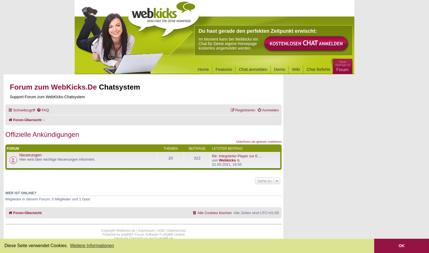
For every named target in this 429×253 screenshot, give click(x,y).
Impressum (146, 231)
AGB (160, 231)
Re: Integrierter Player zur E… (236, 156)
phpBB (126, 234)
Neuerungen (30, 155)
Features (224, 69)
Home (203, 69)
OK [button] (402, 245)
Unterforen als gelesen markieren (259, 141)
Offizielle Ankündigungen (42, 134)
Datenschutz (176, 231)
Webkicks (227, 160)
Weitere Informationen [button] (92, 245)
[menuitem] (43, 110)
